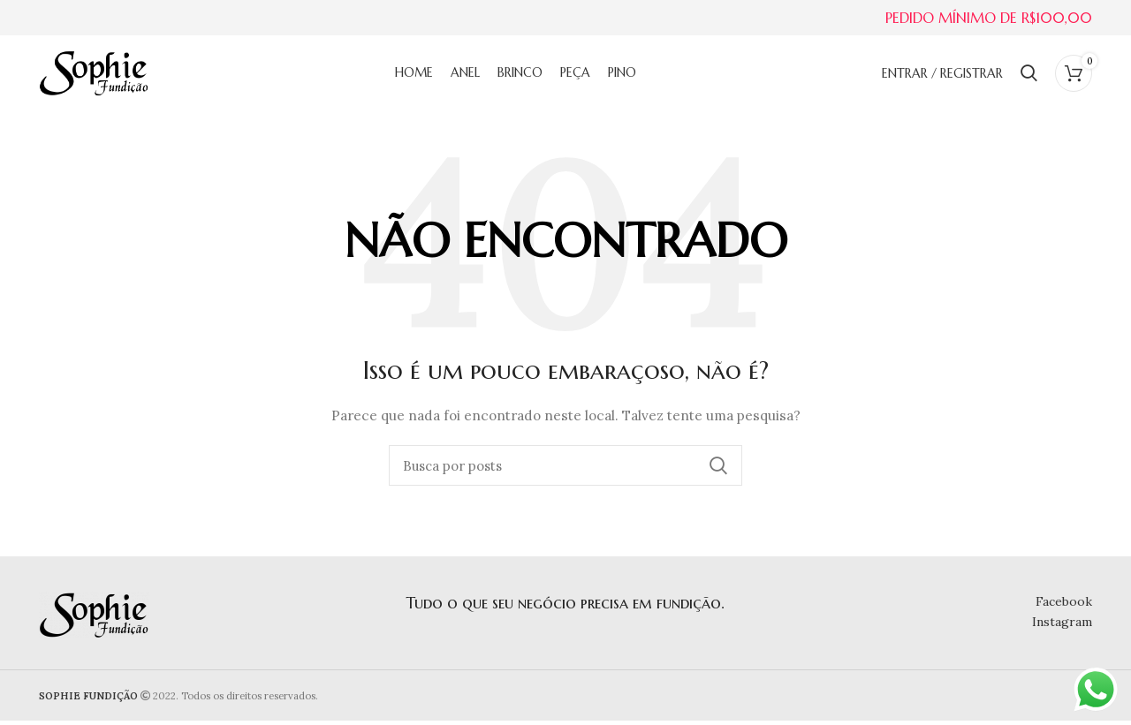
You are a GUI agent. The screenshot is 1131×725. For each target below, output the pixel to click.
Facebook (1064, 606)
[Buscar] (1029, 75)
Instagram (1062, 625)
